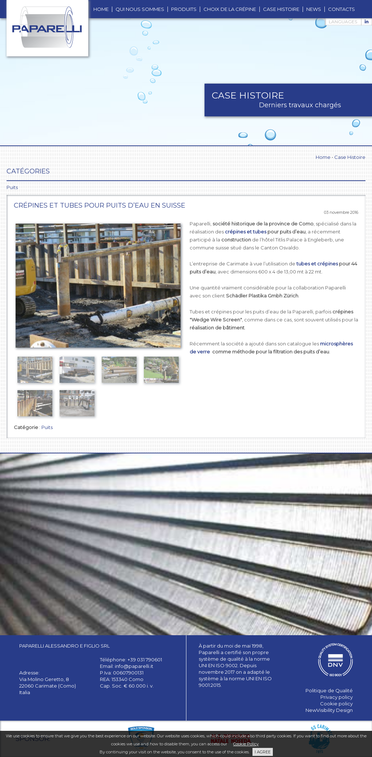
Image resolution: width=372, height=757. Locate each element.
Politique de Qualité (329, 690)
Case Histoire (349, 157)
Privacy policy (336, 697)
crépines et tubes (245, 232)
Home (323, 157)
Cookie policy (336, 703)
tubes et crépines (317, 264)
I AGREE (263, 751)
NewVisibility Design (329, 710)
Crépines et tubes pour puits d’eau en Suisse (99, 205)
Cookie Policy (246, 743)
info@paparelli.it (134, 666)
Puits (47, 427)
